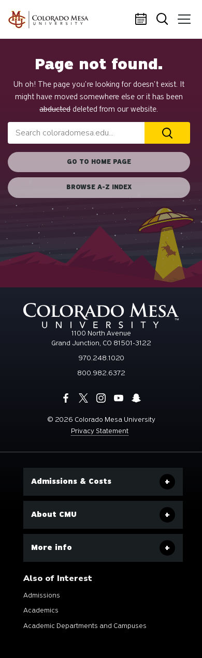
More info (51, 547)
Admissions (41, 595)
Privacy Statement (99, 430)
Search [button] (163, 20)
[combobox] (76, 133)
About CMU (54, 514)
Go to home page (99, 161)
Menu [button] (182, 15)
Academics (41, 610)
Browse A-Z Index (99, 187)
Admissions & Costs (71, 481)
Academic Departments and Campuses (85, 625)
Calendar (142, 19)
